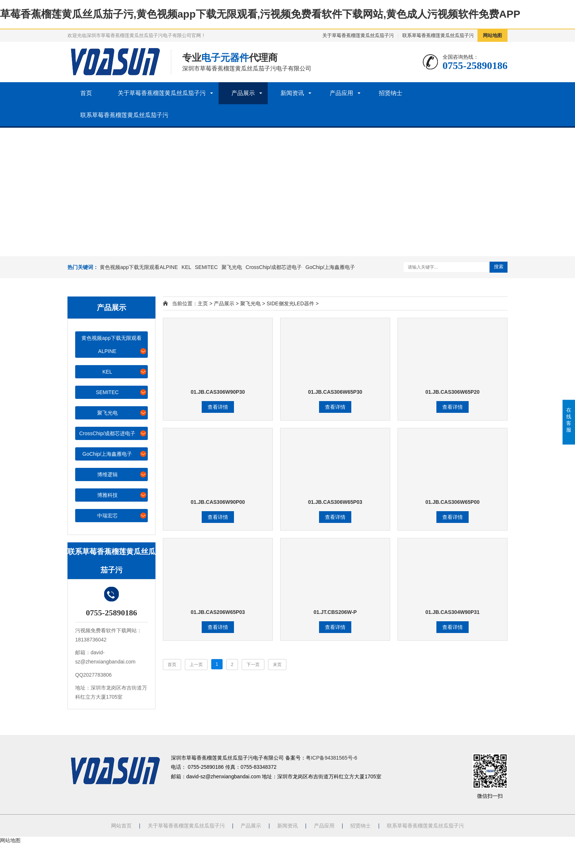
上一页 (196, 664)
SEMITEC (206, 267)
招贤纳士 (390, 93)
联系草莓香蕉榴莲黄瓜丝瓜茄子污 (438, 35)
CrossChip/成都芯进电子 (274, 267)
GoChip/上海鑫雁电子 (330, 267)
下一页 (253, 664)
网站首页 (121, 826)
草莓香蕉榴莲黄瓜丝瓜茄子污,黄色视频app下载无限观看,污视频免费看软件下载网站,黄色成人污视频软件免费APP (260, 14)
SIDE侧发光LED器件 (290, 303)
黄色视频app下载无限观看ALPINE (139, 267)
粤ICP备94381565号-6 (331, 758)
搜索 (498, 266)
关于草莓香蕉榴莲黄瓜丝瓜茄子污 (358, 35)
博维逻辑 (122, 474)
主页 (203, 303)
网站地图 (492, 35)
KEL (186, 267)
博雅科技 (122, 495)
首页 (86, 93)
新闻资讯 (292, 93)
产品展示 (243, 93)
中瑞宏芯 (122, 515)
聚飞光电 (231, 267)
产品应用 (341, 93)
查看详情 (218, 407)
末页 (277, 664)
